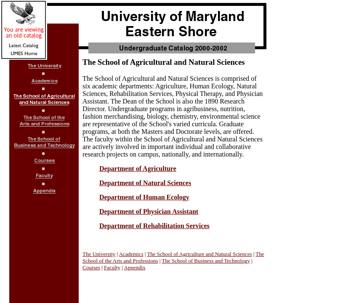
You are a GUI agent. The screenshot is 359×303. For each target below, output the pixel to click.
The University (98, 254)
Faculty (112, 267)
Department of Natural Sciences (145, 182)
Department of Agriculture (137, 168)
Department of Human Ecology (144, 197)
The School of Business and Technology (206, 261)
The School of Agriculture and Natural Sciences (199, 254)
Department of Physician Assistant (148, 211)
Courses (91, 267)
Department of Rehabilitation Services (154, 225)
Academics (131, 254)
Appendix (134, 267)
